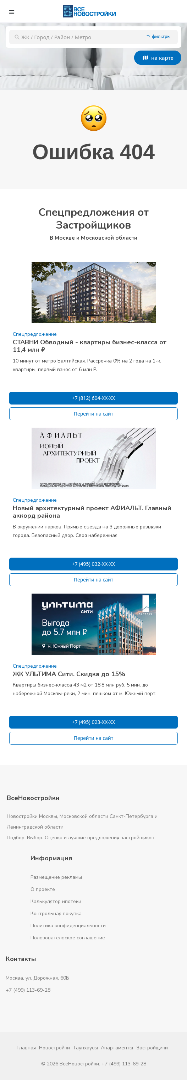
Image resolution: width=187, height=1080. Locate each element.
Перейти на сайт (94, 413)
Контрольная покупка (56, 913)
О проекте (43, 889)
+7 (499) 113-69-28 (28, 990)
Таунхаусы (85, 1047)
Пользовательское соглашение (68, 937)
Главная (26, 1047)
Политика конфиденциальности (68, 925)
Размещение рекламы (56, 877)
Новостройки (54, 1047)
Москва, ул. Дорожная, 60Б (37, 978)
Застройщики (152, 1047)
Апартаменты (117, 1047)
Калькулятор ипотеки (56, 901)
